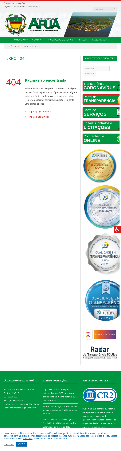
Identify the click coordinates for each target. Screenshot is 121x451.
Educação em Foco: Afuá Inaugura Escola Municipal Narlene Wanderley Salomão (59, 417)
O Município (20, 34)
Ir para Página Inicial (39, 111)
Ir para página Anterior (40, 105)
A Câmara (36, 34)
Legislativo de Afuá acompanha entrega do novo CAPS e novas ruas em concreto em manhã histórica (47, 3)
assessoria (87, 410)
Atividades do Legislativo (60, 34)
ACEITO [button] (21, 444)
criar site (100, 403)
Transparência (99, 34)
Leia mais (27, 438)
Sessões (83, 34)
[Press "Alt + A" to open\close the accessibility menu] (117, 229)
